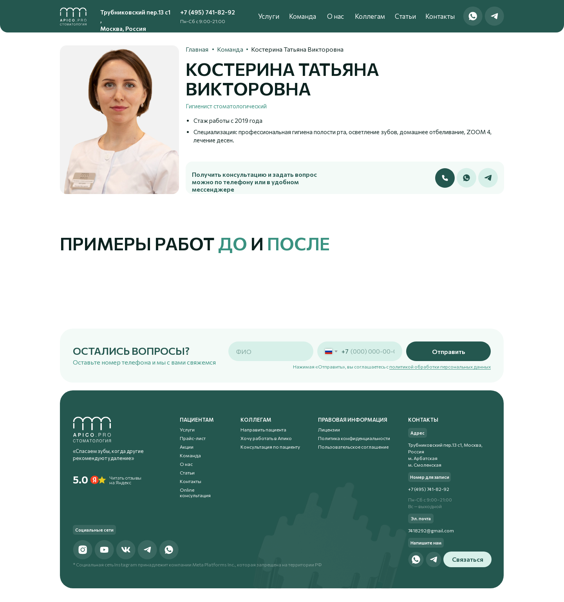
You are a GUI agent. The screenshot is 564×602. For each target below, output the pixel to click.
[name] (270, 351)
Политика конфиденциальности (354, 438)
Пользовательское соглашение (353, 446)
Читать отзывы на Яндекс (125, 480)
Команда (302, 16)
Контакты (440, 16)
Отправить (448, 351)
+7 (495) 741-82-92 (207, 12)
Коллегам (370, 16)
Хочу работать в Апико (266, 438)
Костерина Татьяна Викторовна (297, 49)
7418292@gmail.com (431, 530)
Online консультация (195, 492)
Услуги (268, 16)
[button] (445, 178)
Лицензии (329, 429)
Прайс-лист (193, 438)
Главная (197, 49)
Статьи (405, 16)
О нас (335, 16)
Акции (186, 446)
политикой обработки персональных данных (440, 366)
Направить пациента (263, 429)
